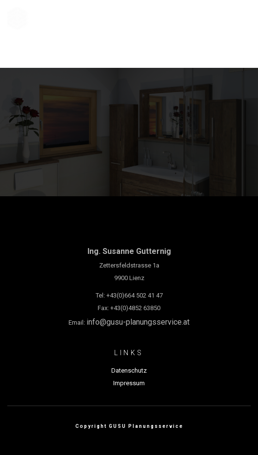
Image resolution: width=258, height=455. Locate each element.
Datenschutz (129, 370)
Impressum (129, 383)
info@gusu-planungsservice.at (137, 322)
